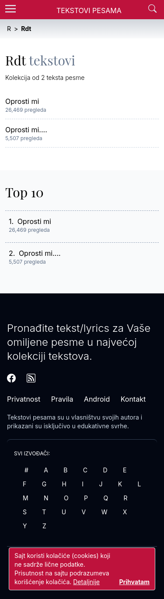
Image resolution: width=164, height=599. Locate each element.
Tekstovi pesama (31, 417)
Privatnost (23, 399)
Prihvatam (134, 581)
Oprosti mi (22, 101)
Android (97, 399)
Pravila (62, 399)
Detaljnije (86, 581)
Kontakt (133, 399)
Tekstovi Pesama (89, 10)
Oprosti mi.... (26, 129)
